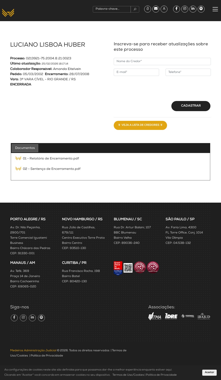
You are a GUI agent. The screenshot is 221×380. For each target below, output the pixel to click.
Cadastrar (191, 105)
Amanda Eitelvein (67, 69)
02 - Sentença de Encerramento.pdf (48, 169)
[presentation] (146, 87)
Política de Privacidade (47, 355)
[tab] (25, 148)
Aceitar (209, 372)
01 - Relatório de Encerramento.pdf (47, 158)
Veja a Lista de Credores (140, 125)
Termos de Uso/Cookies (128, 375)
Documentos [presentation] (25, 148)
